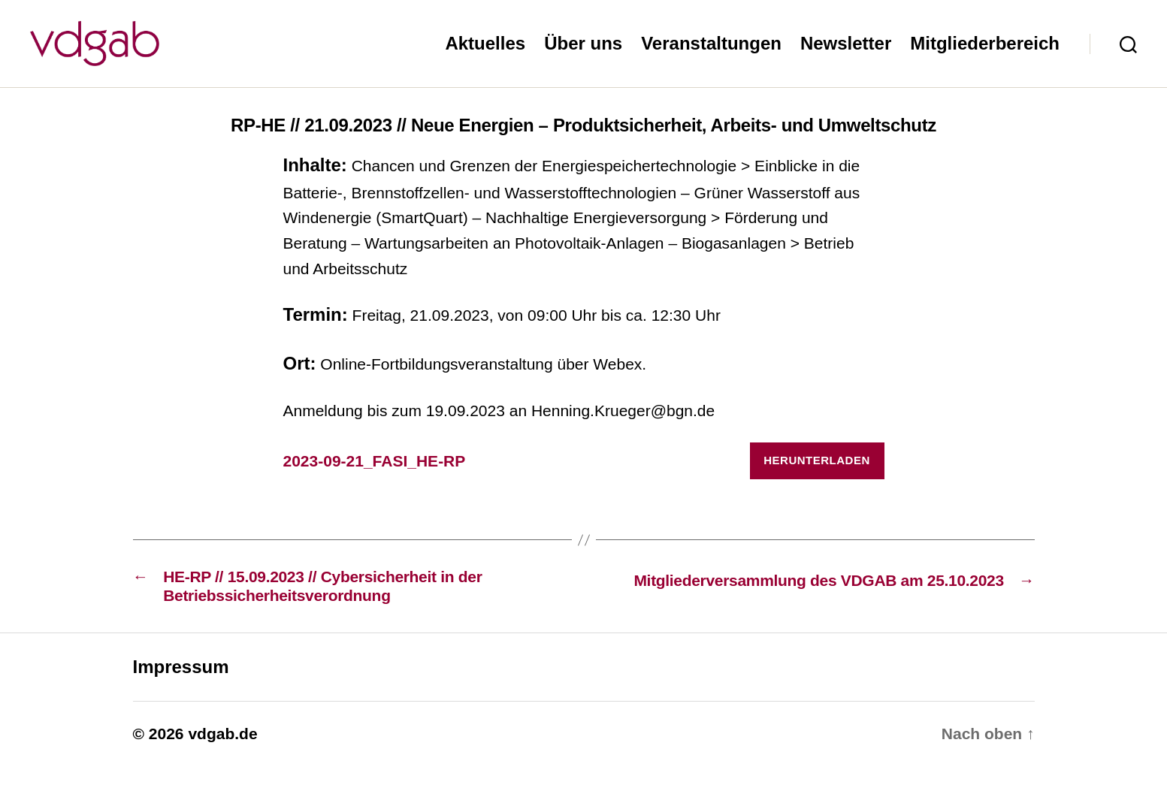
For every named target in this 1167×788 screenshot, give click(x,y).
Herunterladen (816, 482)
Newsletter (845, 54)
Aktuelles (485, 54)
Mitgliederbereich (985, 54)
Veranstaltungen (711, 54)
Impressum (181, 689)
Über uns (583, 54)
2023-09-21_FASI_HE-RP (374, 483)
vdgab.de (222, 756)
